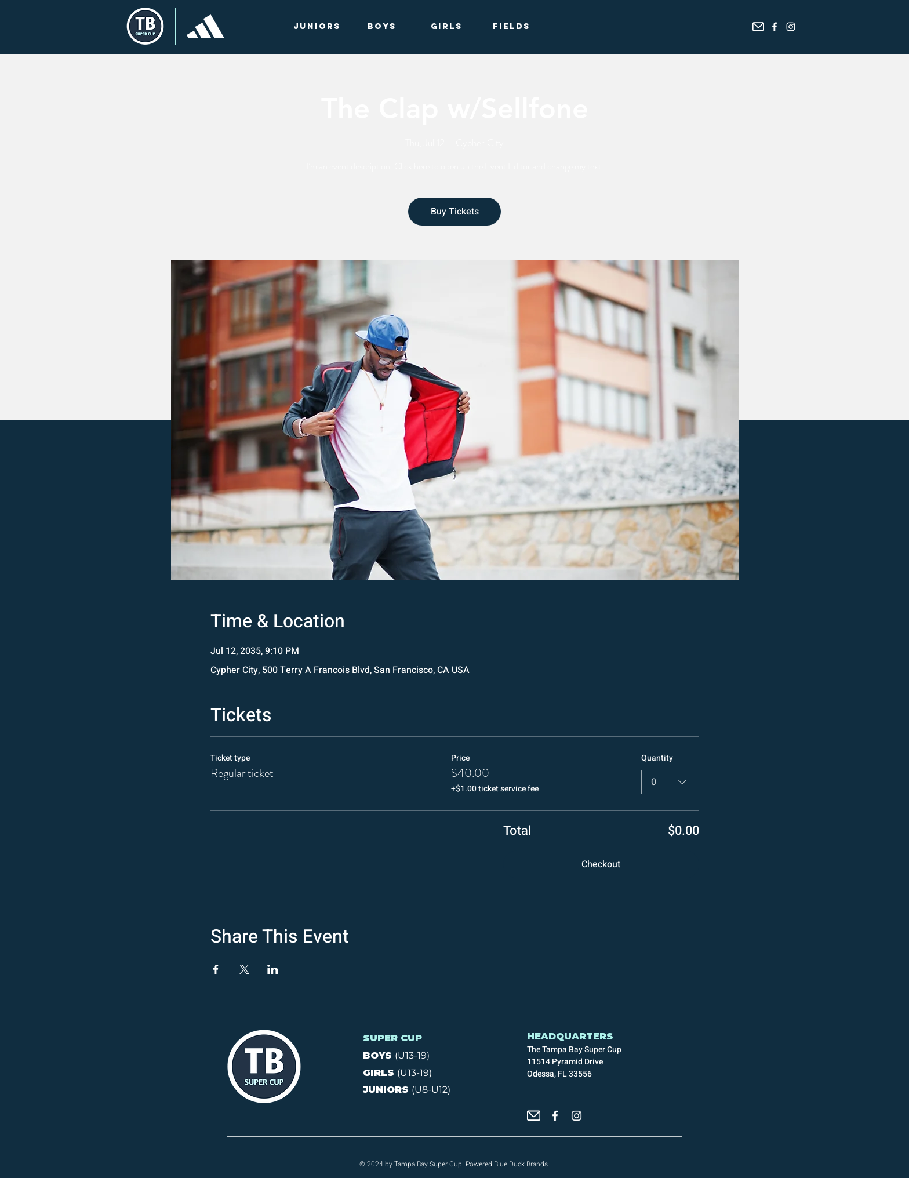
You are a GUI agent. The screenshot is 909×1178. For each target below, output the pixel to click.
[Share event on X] (244, 969)
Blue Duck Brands (521, 1164)
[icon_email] (758, 26)
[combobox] (670, 782)
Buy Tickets (455, 212)
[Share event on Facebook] (215, 969)
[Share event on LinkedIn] (272, 969)
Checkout (600, 864)
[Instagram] (791, 26)
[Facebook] (774, 26)
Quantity (657, 758)
